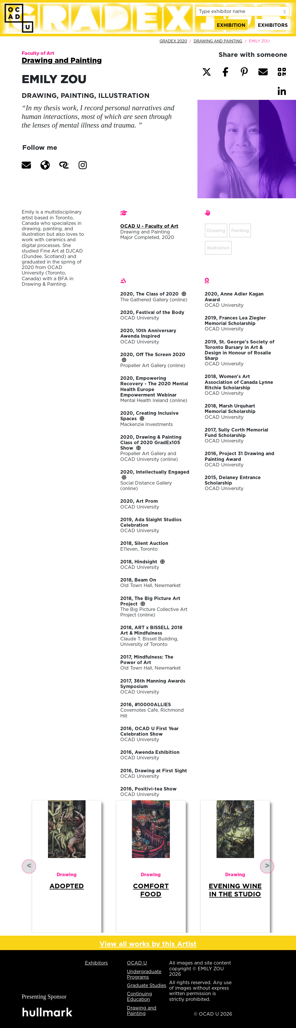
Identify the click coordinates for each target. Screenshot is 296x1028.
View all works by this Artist (148, 944)
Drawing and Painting (218, 41)
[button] (26, 165)
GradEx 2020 (173, 41)
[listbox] (243, 11)
